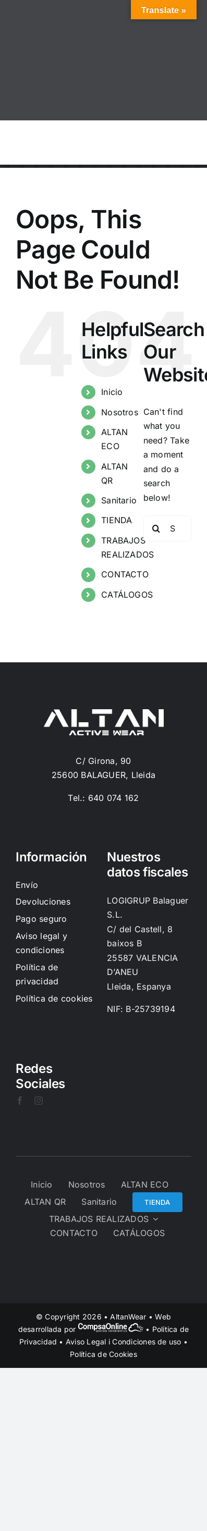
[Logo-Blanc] (104, 713)
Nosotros (119, 412)
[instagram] (38, 1100)
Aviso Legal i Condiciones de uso (123, 1341)
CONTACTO (125, 574)
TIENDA (116, 520)
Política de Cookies (103, 1354)
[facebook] (20, 1100)
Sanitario (119, 500)
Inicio (112, 392)
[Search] (156, 528)
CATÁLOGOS (127, 594)
